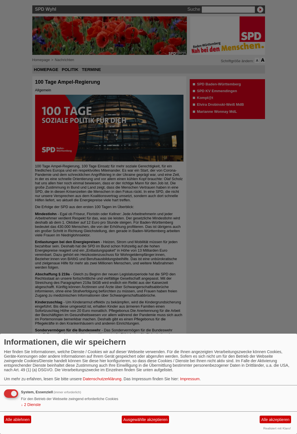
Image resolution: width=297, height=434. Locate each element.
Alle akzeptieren (275, 419)
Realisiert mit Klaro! (277, 428)
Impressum (190, 379)
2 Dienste (31, 404)
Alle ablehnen (18, 419)
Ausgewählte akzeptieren (145, 419)
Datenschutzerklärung (102, 379)
